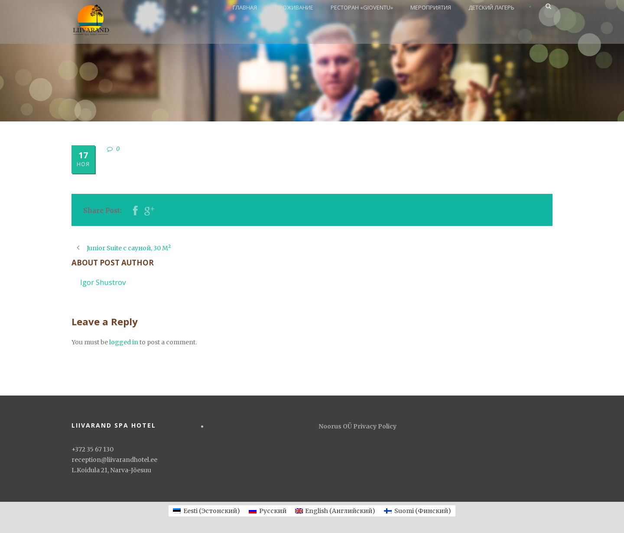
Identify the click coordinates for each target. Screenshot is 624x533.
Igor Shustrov (103, 282)
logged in (123, 342)
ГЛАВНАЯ (245, 7)
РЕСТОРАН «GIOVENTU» (362, 7)
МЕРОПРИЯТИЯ (430, 7)
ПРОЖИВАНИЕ (294, 7)
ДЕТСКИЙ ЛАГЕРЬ (491, 7)
